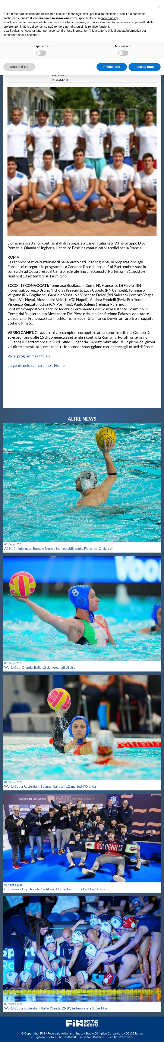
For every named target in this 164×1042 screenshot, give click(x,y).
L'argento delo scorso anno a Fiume (35, 365)
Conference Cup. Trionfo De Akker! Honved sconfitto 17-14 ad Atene (54, 889)
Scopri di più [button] (19, 66)
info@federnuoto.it (43, 1037)
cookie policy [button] (109, 18)
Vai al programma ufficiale (28, 356)
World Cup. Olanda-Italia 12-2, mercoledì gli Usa (39, 667)
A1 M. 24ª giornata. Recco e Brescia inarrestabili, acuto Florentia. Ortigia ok (58, 548)
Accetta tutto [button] (144, 66)
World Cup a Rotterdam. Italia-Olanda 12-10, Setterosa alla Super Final (56, 1008)
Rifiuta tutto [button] (111, 66)
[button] (158, 6)
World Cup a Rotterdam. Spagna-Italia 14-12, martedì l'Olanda (50, 786)
